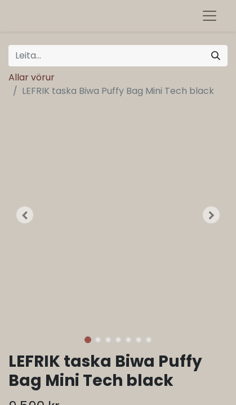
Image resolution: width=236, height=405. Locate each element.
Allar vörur (31, 77)
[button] (24, 215)
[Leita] (216, 55)
